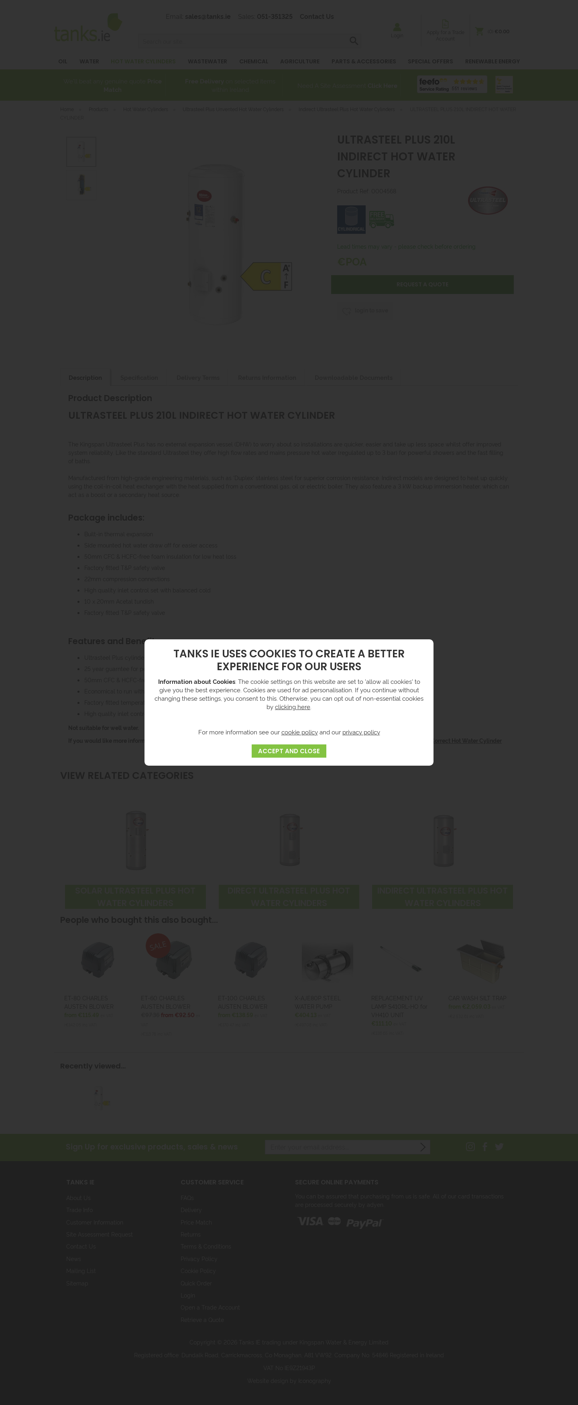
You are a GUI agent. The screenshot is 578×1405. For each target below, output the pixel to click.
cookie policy (299, 732)
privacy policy (361, 732)
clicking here (292, 706)
